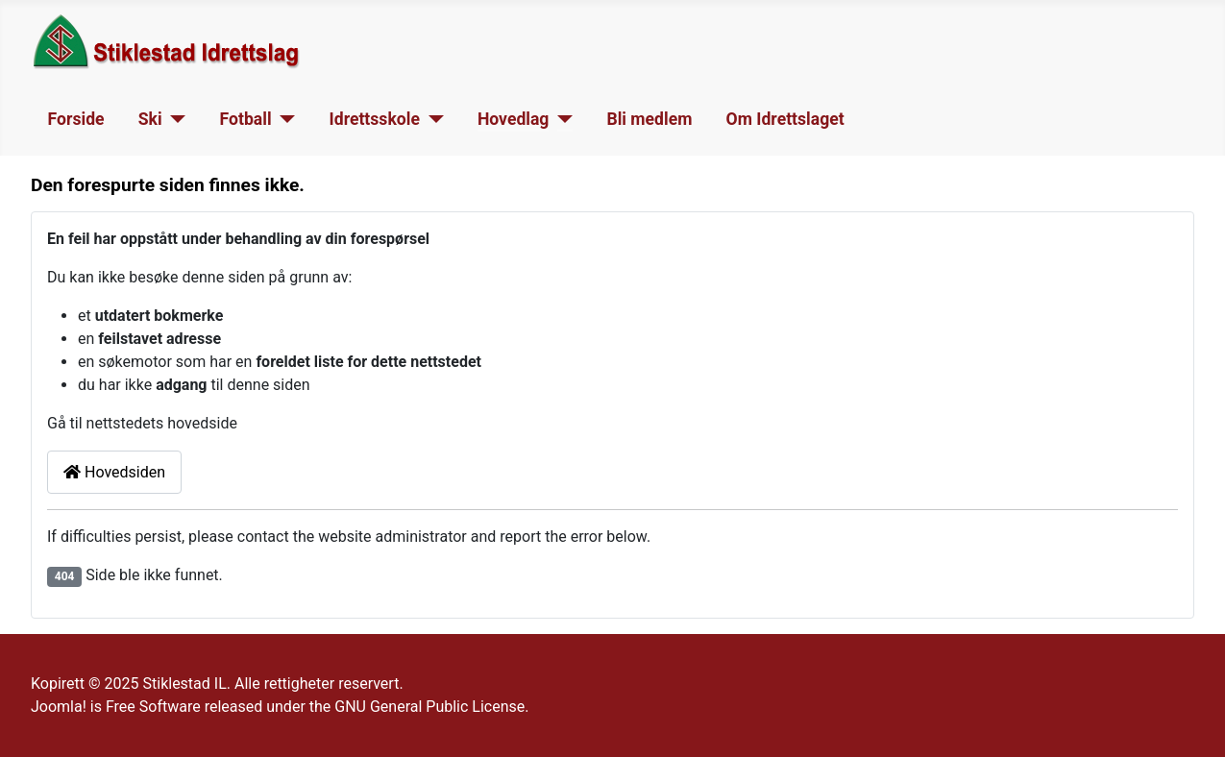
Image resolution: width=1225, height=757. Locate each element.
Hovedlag (514, 119)
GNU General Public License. (431, 706)
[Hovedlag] (561, 119)
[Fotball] (284, 119)
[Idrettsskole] (432, 119)
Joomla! (58, 706)
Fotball (246, 119)
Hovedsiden (114, 472)
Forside (76, 119)
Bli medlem (649, 119)
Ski (150, 119)
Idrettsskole (375, 119)
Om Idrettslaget (785, 119)
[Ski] (174, 119)
